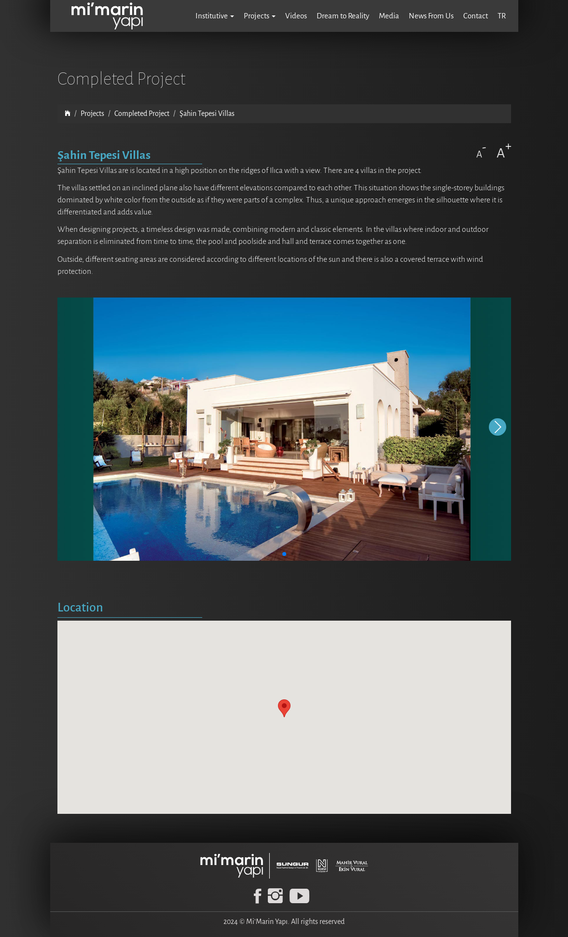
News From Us (431, 16)
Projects (92, 113)
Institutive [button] (214, 16)
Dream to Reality (343, 16)
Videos (296, 16)
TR (502, 16)
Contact (475, 16)
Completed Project (141, 113)
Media (389, 16)
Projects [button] (260, 16)
